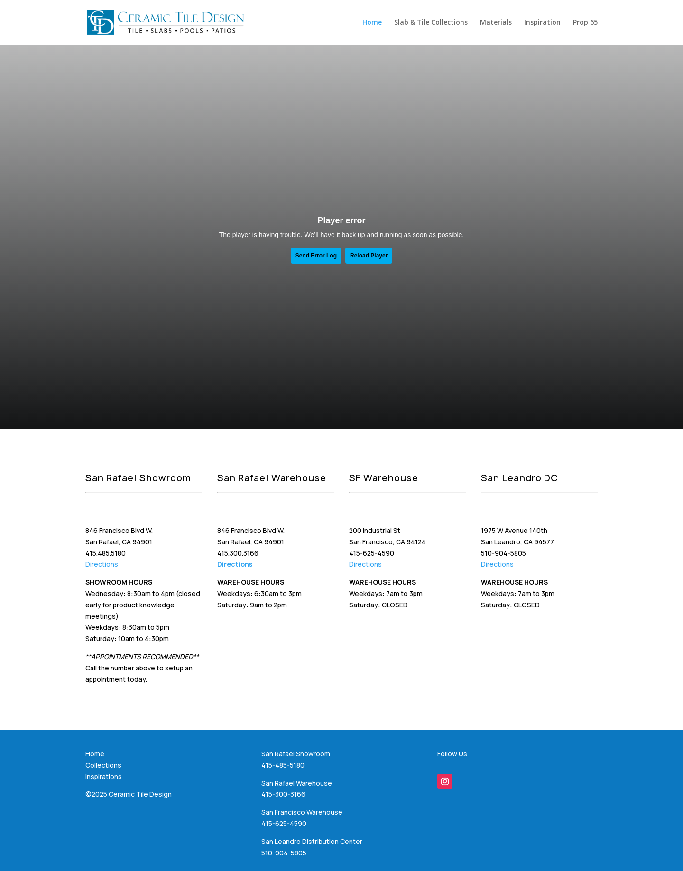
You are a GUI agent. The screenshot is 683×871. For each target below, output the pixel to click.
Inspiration (542, 23)
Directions (101, 563)
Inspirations (103, 776)
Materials (496, 23)
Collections (103, 765)
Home (372, 23)
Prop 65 (585, 23)
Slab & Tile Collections (431, 23)
